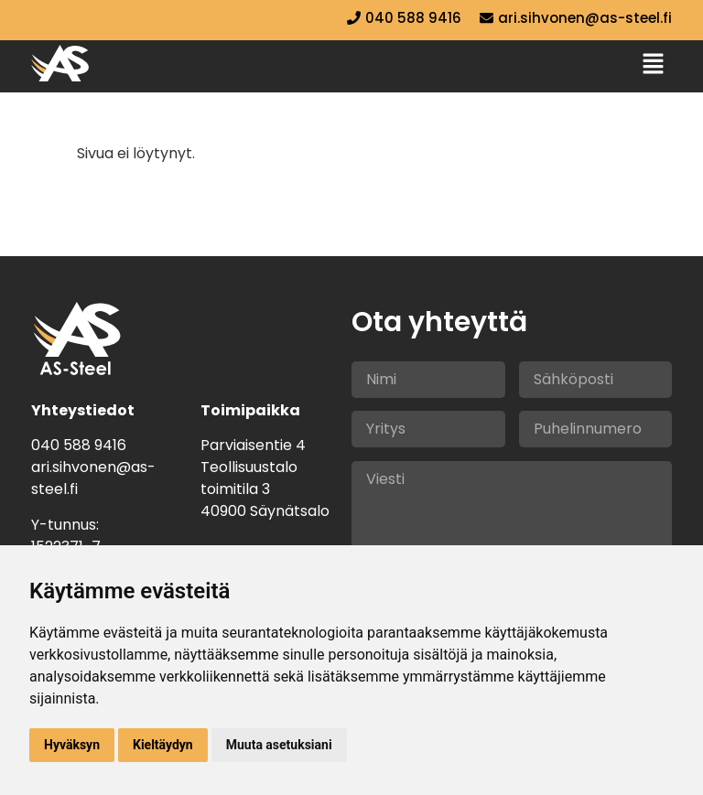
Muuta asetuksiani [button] (279, 744)
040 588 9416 (78, 445)
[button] (653, 65)
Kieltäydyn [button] (163, 744)
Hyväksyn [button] (72, 744)
